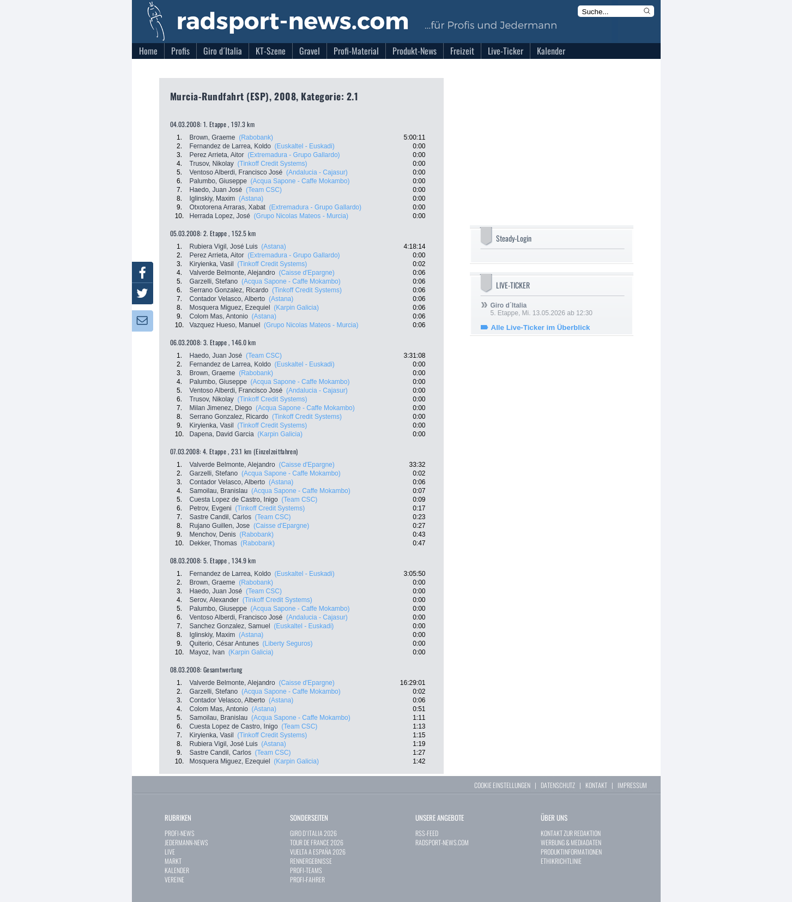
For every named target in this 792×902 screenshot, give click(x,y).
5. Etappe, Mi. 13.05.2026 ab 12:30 (542, 309)
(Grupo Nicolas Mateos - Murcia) (301, 216)
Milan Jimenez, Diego (221, 408)
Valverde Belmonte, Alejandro (232, 272)
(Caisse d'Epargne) (306, 272)
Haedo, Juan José (216, 190)
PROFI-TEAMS (306, 870)
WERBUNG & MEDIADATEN (571, 842)
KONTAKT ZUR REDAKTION (571, 833)
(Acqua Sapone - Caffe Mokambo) (300, 181)
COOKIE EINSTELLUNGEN (502, 785)
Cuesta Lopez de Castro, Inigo (234, 499)
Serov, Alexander (214, 600)
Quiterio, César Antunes (224, 643)
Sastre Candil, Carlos (220, 517)
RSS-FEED (426, 833)
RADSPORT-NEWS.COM (442, 842)
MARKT (173, 860)
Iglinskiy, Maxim (212, 198)
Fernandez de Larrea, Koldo (230, 146)
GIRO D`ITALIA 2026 (313, 833)
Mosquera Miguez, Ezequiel (230, 307)
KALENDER (177, 870)
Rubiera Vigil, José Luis (224, 246)
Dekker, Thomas (213, 543)
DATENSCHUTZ (558, 785)
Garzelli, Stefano (214, 281)
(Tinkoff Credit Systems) (272, 163)
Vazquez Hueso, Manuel (225, 325)
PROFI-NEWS (180, 833)
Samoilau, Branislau (219, 491)
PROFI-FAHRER (307, 879)
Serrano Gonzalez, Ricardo (229, 290)
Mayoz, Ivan (207, 652)
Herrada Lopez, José (220, 216)
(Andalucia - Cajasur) (317, 172)
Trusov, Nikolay (212, 163)
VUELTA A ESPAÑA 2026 (318, 851)
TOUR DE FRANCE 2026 (316, 842)
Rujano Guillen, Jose (220, 526)
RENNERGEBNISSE (311, 860)
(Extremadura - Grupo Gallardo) (293, 155)
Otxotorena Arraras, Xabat (227, 207)
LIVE (170, 851)
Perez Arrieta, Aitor (217, 155)
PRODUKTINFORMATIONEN (571, 851)
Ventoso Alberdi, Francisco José (236, 172)
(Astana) (251, 198)
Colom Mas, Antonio (219, 316)
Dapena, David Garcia (222, 434)
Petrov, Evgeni (211, 508)
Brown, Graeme (212, 137)
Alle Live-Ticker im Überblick (540, 327)
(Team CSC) (264, 190)
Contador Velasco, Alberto (227, 299)
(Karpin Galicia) (296, 307)
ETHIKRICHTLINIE (561, 860)
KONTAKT (596, 785)
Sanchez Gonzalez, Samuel (230, 626)
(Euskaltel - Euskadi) (305, 146)
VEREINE (174, 879)
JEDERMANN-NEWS (186, 842)
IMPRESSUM (632, 785)
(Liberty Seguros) (288, 643)
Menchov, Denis (213, 534)
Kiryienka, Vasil (212, 264)
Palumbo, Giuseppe (218, 181)
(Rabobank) (256, 137)
